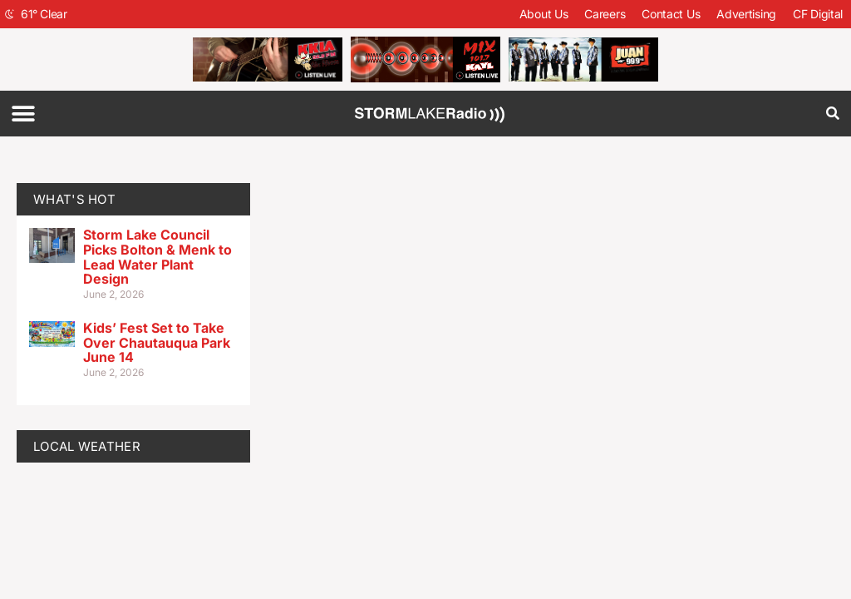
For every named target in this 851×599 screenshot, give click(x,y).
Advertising (746, 14)
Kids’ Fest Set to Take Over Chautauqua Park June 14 (156, 342)
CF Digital (818, 14)
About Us (543, 14)
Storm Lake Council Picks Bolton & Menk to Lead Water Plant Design (157, 256)
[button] (23, 113)
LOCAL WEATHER (86, 446)
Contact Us (671, 14)
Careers (604, 14)
